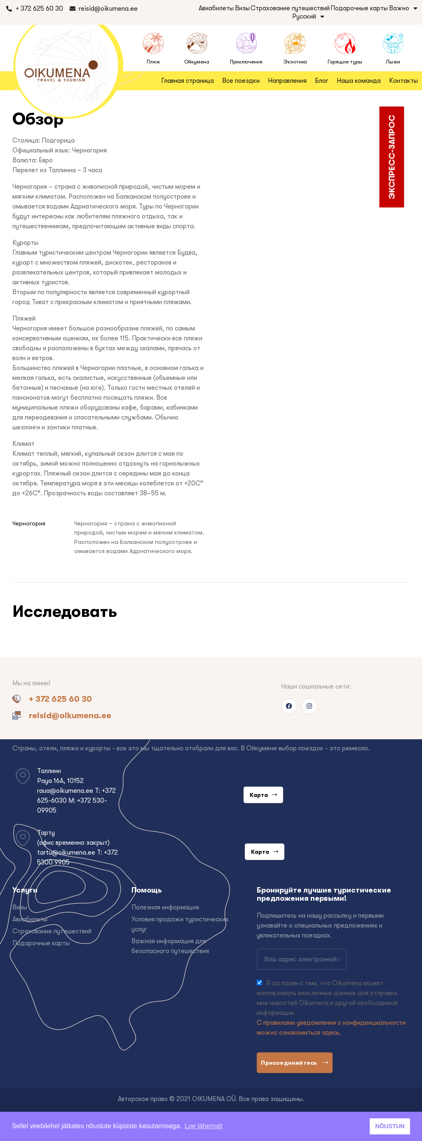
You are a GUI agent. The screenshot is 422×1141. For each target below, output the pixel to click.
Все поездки (241, 80)
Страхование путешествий (290, 8)
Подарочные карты (359, 8)
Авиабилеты (216, 8)
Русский (308, 16)
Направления (287, 80)
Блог (321, 80)
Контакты (403, 80)
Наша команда (359, 80)
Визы (242, 8)
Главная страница (187, 80)
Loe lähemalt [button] (204, 1125)
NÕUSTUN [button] (390, 1126)
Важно (403, 8)
